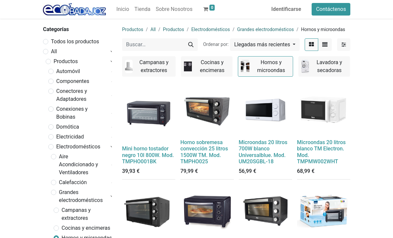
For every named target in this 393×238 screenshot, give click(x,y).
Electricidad (70, 137)
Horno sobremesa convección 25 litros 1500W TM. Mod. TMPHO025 (204, 152)
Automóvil (68, 71)
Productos (66, 61)
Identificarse (286, 9)
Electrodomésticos (78, 146)
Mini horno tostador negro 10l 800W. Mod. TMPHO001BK (148, 154)
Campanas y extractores (76, 214)
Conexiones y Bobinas (72, 113)
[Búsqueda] (191, 44)
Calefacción (73, 182)
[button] (265, 44)
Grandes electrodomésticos (81, 196)
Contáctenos (331, 9)
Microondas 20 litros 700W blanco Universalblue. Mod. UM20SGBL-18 (263, 152)
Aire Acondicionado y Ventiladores (78, 164)
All (54, 51)
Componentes (72, 81)
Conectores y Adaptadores (71, 95)
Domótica (67, 127)
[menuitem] (123, 9)
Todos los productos (75, 41)
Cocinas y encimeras (86, 228)
